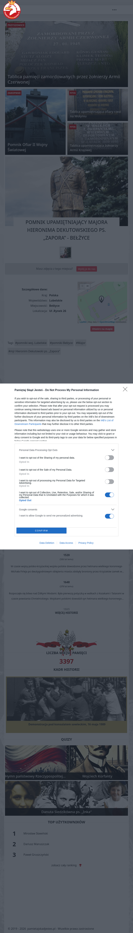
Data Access (66, 542)
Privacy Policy (86, 542)
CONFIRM (41, 530)
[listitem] (66, 450)
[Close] (126, 390)
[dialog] (66, 466)
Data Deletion (46, 542)
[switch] (109, 457)
